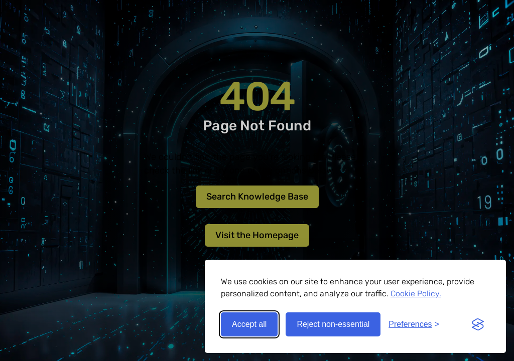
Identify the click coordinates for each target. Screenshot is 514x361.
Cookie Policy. (416, 293)
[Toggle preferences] (414, 324)
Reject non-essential (333, 324)
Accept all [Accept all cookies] (249, 324)
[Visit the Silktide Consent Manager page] (478, 324)
